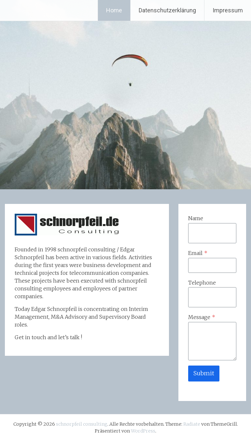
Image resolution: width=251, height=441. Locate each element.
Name (195, 218)
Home (114, 10)
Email (197, 253)
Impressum (228, 10)
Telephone (202, 282)
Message (201, 317)
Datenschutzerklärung (167, 10)
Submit (203, 373)
